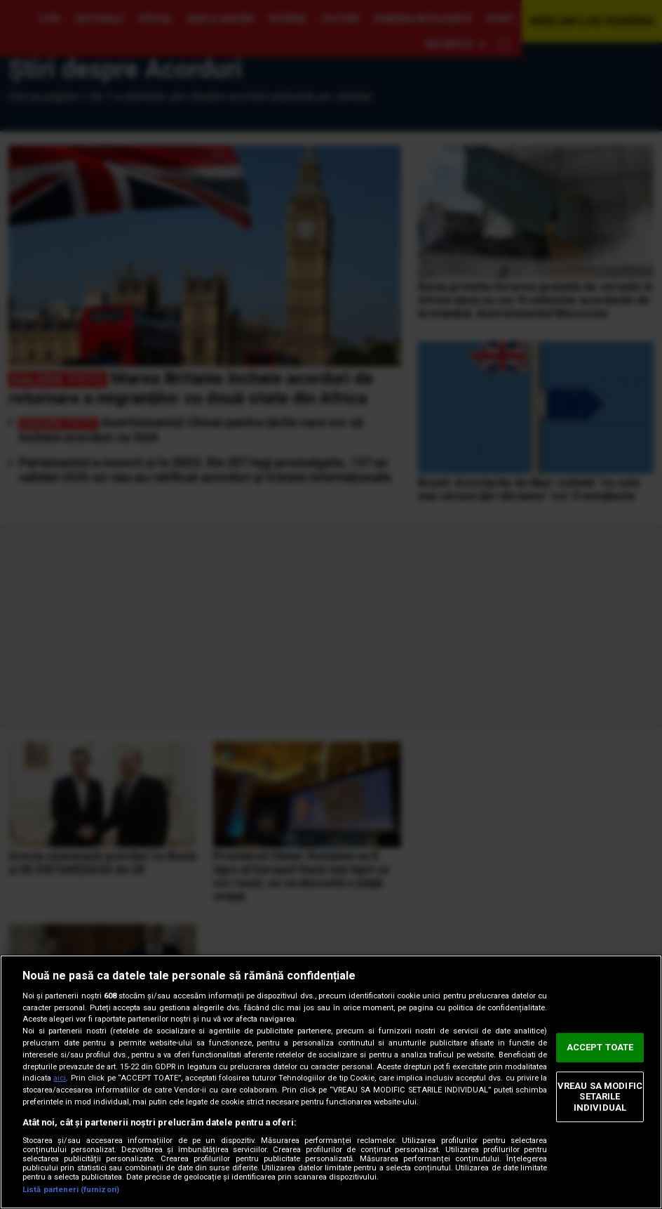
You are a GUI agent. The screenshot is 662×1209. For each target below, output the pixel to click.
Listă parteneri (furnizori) (70, 1189)
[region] (331, 1082)
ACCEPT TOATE (600, 1047)
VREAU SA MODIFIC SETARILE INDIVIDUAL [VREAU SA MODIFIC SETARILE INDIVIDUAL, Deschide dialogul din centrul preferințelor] (600, 1097)
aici (59, 1078)
